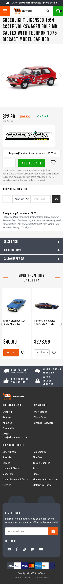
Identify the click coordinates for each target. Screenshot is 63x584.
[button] (53, 162)
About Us (7, 423)
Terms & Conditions (22, 577)
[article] (16, 324)
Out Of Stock (42, 352)
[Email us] (9, 549)
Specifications (12, 250)
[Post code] (41, 199)
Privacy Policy (43, 577)
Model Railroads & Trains (16, 479)
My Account (40, 412)
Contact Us (8, 428)
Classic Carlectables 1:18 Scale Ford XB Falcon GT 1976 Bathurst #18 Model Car (46, 322)
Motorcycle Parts (42, 485)
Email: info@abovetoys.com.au (15, 436)
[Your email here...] (26, 531)
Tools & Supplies (41, 463)
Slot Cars (37, 457)
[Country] (21, 199)
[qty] (7, 199)
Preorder (7, 457)
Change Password (43, 423)
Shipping (7, 412)
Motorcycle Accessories (45, 479)
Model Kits (8, 474)
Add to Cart (32, 164)
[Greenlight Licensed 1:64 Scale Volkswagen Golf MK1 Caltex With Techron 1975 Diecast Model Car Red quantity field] (9, 163)
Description (11, 242)
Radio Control (40, 452)
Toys (35, 468)
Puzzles (7, 485)
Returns (7, 417)
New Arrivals (9, 452)
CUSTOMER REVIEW (14, 259)
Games (6, 463)
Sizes (36, 474)
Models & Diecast (12, 468)
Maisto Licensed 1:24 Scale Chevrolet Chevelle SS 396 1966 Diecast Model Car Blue (15, 322)
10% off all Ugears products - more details (31, 2)
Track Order (40, 417)
